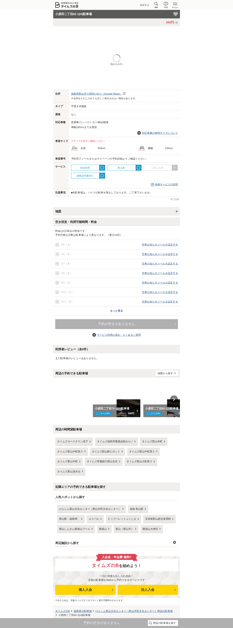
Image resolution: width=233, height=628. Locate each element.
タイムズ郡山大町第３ (139, 461)
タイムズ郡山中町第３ (70, 451)
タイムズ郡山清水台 (68, 471)
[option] (116, 399)
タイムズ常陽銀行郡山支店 (102, 461)
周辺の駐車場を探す (164, 622)
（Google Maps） (96, 93)
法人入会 (147, 590)
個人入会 (85, 590)
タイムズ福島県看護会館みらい (115, 441)
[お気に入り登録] (175, 14)
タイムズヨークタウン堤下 (72, 441)
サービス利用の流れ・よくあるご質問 (119, 334)
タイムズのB (62, 611)
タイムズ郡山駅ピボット (106, 451)
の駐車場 (83, 611)
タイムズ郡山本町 (152, 441)
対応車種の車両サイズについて (160, 132)
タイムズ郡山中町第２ (142, 451)
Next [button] (174, 399)
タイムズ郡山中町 (67, 461)
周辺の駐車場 (134, 611)
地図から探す (165, 373)
